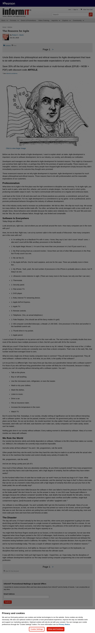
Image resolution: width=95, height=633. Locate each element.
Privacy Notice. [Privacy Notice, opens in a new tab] (64, 624)
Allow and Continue (55, 629)
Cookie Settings (37, 629)
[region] (47, 621)
